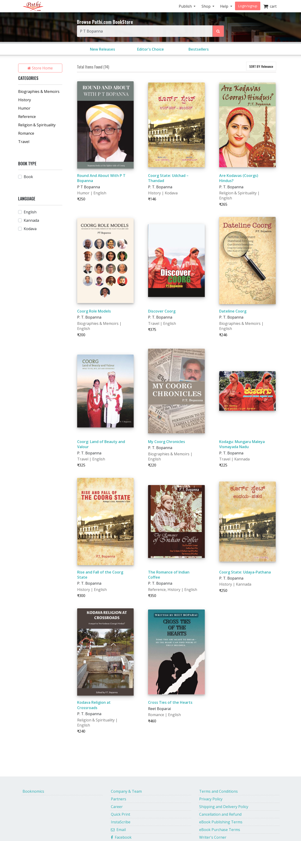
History (24, 99)
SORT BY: (261, 66)
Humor (24, 108)
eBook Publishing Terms (220, 822)
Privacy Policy (210, 799)
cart (270, 6)
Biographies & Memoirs (39, 91)
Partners (118, 799)
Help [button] (224, 6)
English (30, 212)
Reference (27, 116)
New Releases (102, 49)
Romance (26, 133)
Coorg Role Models (94, 311)
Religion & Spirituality (37, 124)
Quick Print (120, 814)
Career (117, 806)
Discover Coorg (161, 311)
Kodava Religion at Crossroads (94, 705)
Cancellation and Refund (220, 814)
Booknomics (33, 791)
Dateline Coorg (232, 311)
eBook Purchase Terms (219, 829)
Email (118, 829)
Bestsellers (199, 49)
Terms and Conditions (218, 791)
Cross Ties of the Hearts (170, 702)
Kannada (31, 220)
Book (28, 176)
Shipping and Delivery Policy (223, 806)
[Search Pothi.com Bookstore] (218, 31)
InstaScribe (120, 822)
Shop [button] (207, 6)
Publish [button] (186, 6)
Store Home (40, 68)
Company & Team (126, 791)
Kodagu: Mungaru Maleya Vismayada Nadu (242, 444)
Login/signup (247, 6)
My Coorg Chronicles (166, 441)
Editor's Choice (150, 49)
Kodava (30, 228)
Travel (23, 141)
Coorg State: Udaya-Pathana (245, 572)
